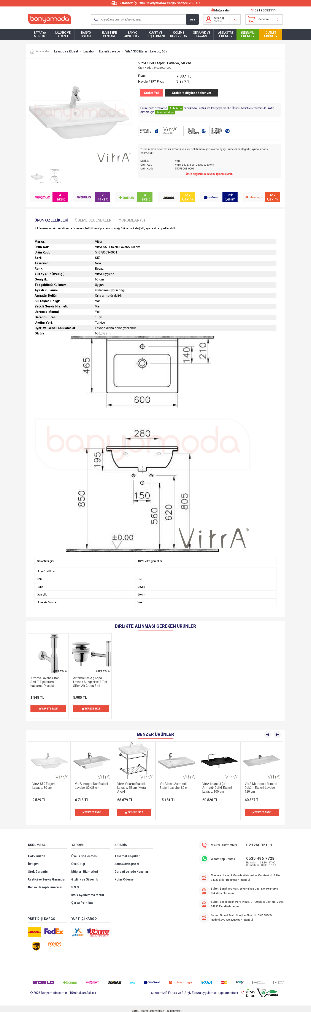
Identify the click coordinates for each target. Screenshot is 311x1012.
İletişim (33, 859)
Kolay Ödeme (123, 875)
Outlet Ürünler (270, 34)
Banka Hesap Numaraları (45, 883)
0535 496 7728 (260, 854)
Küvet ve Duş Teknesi (155, 34)
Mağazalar (222, 10)
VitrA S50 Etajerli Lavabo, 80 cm (43, 781)
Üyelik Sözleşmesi (84, 852)
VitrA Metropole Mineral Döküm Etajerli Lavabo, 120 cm (261, 783)
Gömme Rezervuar (178, 34)
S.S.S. (75, 883)
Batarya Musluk (39, 34)
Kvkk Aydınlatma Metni (87, 890)
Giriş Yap (219, 17)
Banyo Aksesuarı (132, 34)
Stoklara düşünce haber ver (191, 93)
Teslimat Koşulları (127, 852)
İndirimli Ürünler (248, 34)
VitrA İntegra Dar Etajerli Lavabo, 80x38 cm (91, 781)
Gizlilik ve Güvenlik (84, 875)
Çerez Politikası (82, 898)
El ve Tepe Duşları (109, 34)
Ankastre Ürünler (225, 34)
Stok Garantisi (38, 867)
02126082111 (265, 10)
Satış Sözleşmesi (126, 859)
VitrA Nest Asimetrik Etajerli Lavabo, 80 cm (174, 781)
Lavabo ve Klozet (63, 34)
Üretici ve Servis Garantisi (46, 875)
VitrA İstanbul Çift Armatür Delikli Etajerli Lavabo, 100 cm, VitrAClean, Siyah (217, 783)
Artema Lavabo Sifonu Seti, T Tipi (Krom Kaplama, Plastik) (45, 681)
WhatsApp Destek (223, 854)
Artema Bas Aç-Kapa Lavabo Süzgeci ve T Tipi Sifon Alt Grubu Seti (90, 681)
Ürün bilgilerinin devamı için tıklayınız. (209, 174)
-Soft (133, 1006)
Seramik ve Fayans (201, 34)
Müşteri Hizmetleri (84, 867)
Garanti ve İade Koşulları (131, 867)
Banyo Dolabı (86, 34)
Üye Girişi (78, 859)
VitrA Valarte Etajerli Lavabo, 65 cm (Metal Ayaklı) (131, 783)
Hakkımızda (36, 852)
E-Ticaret (142, 1006)
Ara (192, 19)
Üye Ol (218, 20)
